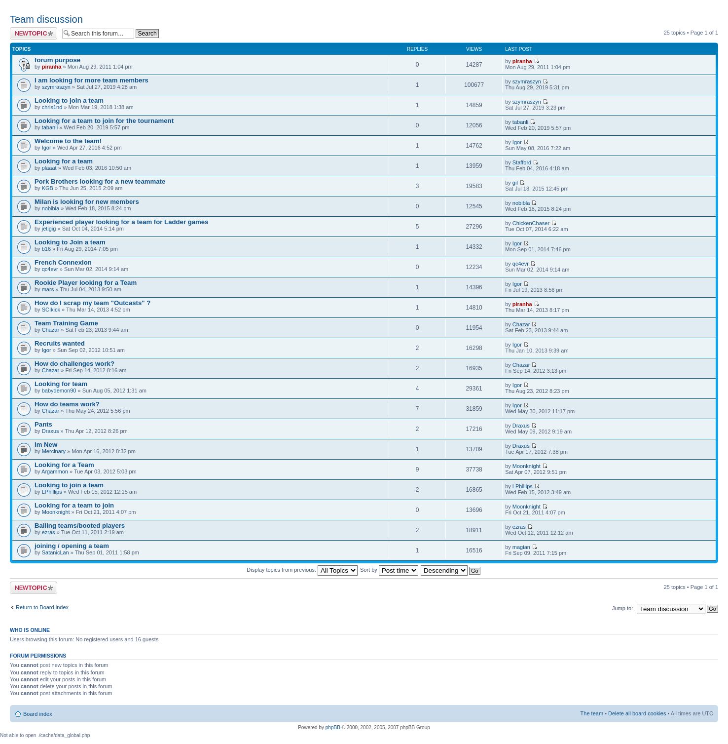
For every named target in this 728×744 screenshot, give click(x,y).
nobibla (50, 208)
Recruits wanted (60, 343)
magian (521, 547)
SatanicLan (55, 552)
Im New (46, 444)
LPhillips (52, 492)
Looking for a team (64, 161)
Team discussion (46, 19)
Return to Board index (42, 607)
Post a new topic (33, 33)
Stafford (521, 162)
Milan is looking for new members (87, 201)
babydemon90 (59, 390)
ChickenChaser (530, 223)
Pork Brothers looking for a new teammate (100, 181)
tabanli (50, 127)
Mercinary (54, 451)
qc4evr (50, 269)
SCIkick (51, 310)
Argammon (54, 471)
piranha (52, 67)
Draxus (50, 431)
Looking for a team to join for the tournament (104, 120)
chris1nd (52, 107)
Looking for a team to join (74, 505)
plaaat (49, 168)
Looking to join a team (69, 100)
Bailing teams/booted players (80, 525)
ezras (48, 532)
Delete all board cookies (637, 713)
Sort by (389, 570)
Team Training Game (66, 323)
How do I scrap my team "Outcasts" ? (92, 303)
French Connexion (63, 262)
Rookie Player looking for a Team (86, 282)
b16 (46, 249)
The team (592, 713)
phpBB (333, 727)
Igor (46, 148)
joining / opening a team (72, 545)
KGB (47, 188)
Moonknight (526, 466)
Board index (37, 714)
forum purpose (57, 60)
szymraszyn (56, 87)
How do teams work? (67, 404)
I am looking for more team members (91, 80)
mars (48, 289)
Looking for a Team (64, 465)
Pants (43, 424)
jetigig (49, 229)
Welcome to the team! (68, 141)
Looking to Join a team (70, 242)
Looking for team (61, 384)
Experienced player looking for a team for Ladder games (122, 222)
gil (515, 183)
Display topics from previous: (302, 570)
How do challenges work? (74, 363)
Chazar (50, 330)
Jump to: (622, 608)
